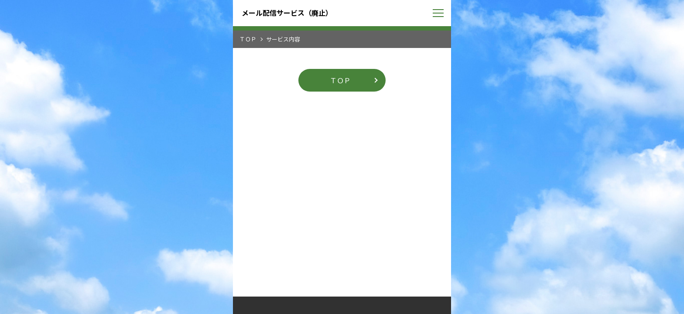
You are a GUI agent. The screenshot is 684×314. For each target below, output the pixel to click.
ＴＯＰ (247, 39)
